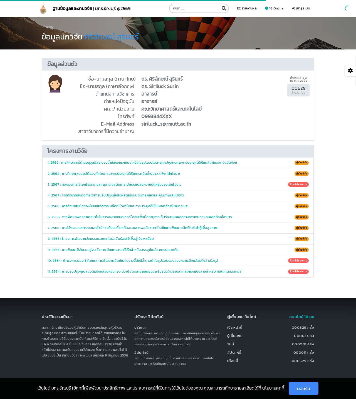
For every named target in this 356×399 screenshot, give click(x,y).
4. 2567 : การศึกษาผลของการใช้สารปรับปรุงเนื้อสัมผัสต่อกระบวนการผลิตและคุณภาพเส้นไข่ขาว (178, 195)
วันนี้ (230, 344)
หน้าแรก (47, 27)
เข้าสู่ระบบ (301, 8)
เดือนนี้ (232, 360)
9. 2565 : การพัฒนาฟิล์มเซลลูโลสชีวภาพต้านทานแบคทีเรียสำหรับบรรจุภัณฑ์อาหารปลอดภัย (178, 249)
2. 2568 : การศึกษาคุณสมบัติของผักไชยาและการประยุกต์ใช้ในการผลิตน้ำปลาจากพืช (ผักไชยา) (178, 173)
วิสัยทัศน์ (141, 352)
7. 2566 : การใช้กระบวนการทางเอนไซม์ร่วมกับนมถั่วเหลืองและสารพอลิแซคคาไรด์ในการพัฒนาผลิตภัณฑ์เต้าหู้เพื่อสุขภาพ (178, 227)
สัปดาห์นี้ (234, 352)
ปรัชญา (140, 327)
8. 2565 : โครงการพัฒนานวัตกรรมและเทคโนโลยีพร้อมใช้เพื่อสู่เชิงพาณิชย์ (178, 238)
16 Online (274, 8)
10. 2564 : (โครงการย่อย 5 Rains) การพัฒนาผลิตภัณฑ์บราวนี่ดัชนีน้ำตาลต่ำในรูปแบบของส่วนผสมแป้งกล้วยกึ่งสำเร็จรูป (178, 260)
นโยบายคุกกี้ (273, 388)
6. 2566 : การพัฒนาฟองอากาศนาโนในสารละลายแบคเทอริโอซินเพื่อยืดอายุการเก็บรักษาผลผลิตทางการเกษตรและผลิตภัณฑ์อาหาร (178, 217)
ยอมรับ (303, 388)
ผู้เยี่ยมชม (235, 335)
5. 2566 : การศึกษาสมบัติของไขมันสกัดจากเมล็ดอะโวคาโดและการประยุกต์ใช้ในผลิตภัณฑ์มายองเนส (178, 206)
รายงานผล (247, 8)
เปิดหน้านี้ (235, 327)
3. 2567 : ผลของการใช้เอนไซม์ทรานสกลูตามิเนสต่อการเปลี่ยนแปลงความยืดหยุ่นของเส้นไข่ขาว (178, 184)
